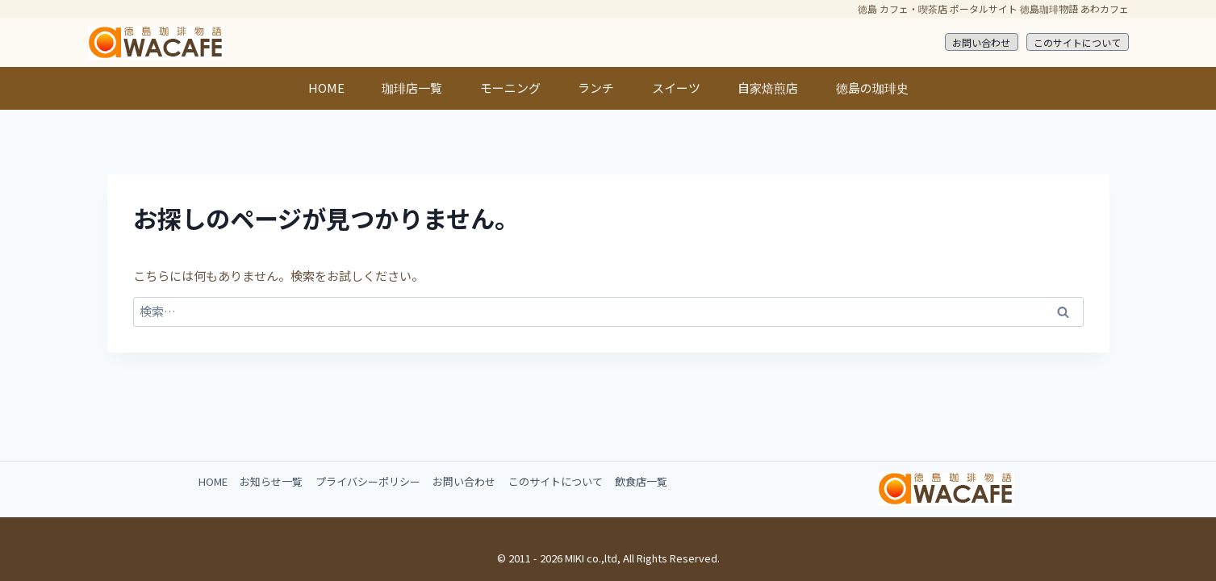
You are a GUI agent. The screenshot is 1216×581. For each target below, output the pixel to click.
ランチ (596, 87)
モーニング (510, 87)
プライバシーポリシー (367, 481)
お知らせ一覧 (271, 481)
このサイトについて (1077, 42)
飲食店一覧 (641, 481)
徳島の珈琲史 (872, 87)
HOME (326, 87)
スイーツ (676, 87)
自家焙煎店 (768, 87)
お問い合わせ (981, 42)
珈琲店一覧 (412, 87)
